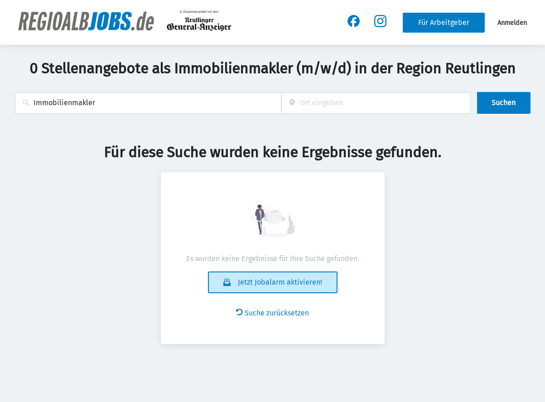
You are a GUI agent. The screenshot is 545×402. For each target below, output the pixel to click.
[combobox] (147, 103)
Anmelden (512, 23)
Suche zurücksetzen (272, 313)
